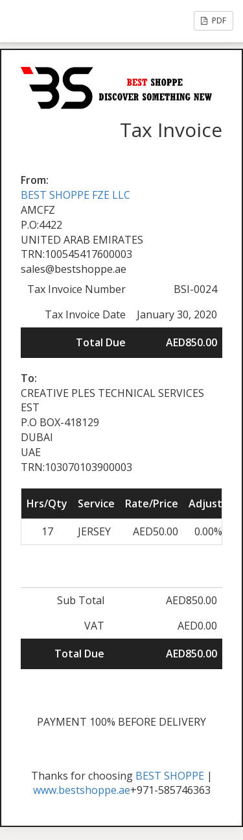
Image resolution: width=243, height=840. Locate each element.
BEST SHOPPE (169, 776)
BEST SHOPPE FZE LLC (75, 195)
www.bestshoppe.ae (81, 790)
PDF (213, 20)
